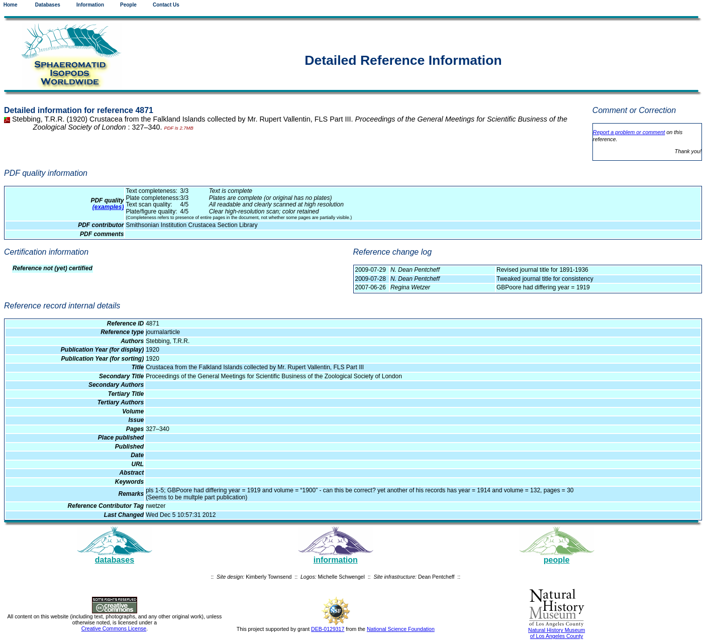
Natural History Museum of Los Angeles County (556, 633)
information (336, 560)
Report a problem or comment (629, 132)
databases (114, 560)
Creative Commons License (114, 628)
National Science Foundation (401, 629)
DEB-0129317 (327, 629)
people (557, 560)
